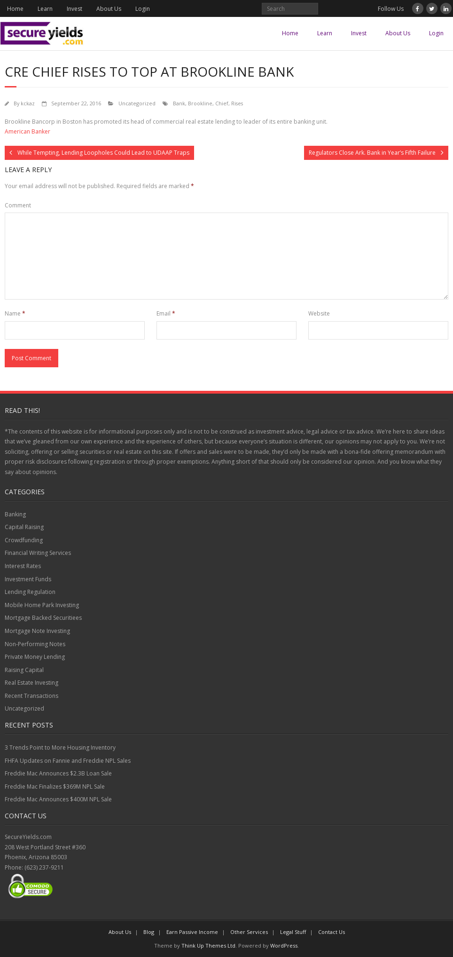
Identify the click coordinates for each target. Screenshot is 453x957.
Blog (148, 931)
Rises (237, 103)
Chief (221, 103)
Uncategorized (137, 103)
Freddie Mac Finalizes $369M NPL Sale (55, 787)
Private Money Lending (35, 657)
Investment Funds (28, 579)
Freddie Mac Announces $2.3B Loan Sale (58, 773)
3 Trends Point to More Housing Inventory (60, 747)
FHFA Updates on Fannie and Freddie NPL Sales (68, 761)
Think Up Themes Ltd (208, 945)
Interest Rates (23, 566)
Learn (45, 9)
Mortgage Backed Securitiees (43, 618)
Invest (74, 9)
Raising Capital (24, 670)
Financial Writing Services (38, 553)
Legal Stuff (293, 931)
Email (165, 313)
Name (15, 313)
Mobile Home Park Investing (42, 605)
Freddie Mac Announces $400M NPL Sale (58, 799)
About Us (108, 9)
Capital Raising (24, 527)
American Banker (27, 131)
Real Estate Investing (31, 683)
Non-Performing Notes (35, 644)
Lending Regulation (30, 592)
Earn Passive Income (192, 931)
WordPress (283, 945)
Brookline (200, 103)
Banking (15, 514)
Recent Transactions (31, 696)
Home (15, 9)
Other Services (249, 931)
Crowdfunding (24, 540)
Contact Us (331, 931)
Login (142, 9)
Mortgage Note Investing (37, 631)
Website (319, 313)
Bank (179, 103)
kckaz (28, 103)
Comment (18, 205)
